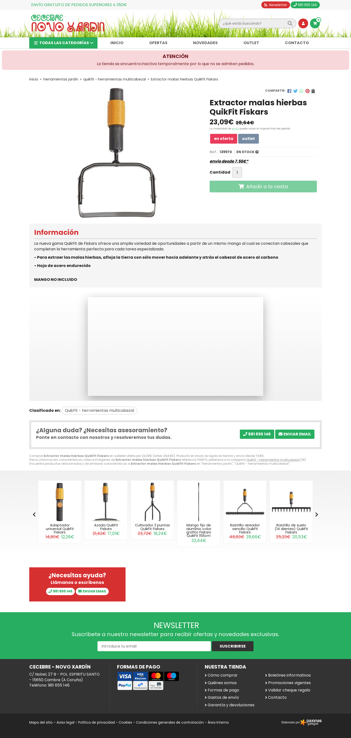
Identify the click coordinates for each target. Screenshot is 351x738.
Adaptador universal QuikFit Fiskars (60, 529)
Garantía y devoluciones (231, 705)
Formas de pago (223, 690)
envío (235, 128)
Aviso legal (65, 722)
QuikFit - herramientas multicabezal (273, 460)
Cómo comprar (223, 675)
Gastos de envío (223, 697)
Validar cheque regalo (289, 690)
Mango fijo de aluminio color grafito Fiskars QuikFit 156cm (198, 530)
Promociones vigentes (289, 683)
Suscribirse (233, 646)
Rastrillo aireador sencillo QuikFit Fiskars (245, 529)
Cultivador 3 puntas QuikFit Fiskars (152, 527)
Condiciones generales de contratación (170, 722)
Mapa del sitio (41, 722)
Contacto (277, 697)
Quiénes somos (222, 683)
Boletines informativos (289, 675)
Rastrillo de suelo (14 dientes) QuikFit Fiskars (291, 529)
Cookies (125, 722)
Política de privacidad (96, 722)
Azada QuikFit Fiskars (106, 527)
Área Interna (218, 722)
